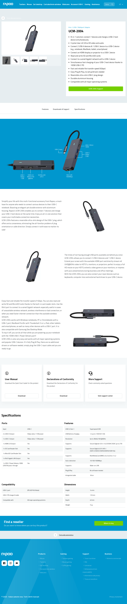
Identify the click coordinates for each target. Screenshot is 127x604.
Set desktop (44, 565)
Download (21, 396)
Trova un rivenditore (91, 579)
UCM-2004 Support (96, 88)
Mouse (42, 558)
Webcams (43, 572)
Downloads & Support (61, 109)
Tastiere (43, 562)
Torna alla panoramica (11, 18)
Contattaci (88, 565)
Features (45, 109)
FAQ (86, 562)
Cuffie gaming (66, 565)
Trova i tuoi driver (90, 558)
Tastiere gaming (67, 558)
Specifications (79, 109)
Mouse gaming (67, 562)
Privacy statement (116, 596)
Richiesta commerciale (114, 558)
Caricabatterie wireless (47, 569)
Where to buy (109, 523)
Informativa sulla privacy (92, 575)
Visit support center (105, 396)
